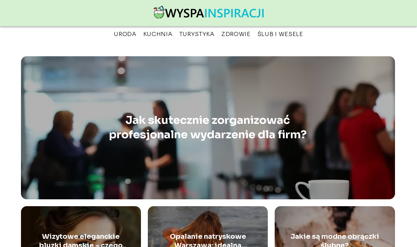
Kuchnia (158, 34)
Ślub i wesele (280, 34)
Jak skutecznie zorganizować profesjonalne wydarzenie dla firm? (208, 128)
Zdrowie (236, 34)
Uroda (125, 34)
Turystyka (197, 34)
